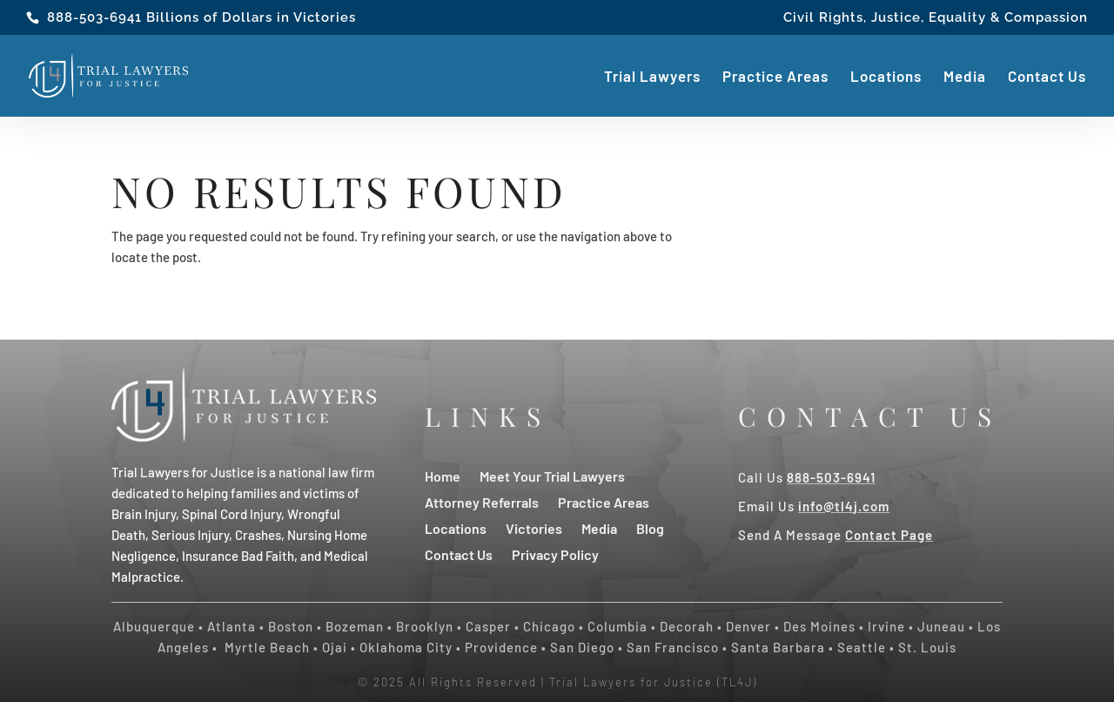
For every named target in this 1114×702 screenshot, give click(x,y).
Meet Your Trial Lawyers (552, 475)
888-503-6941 (94, 17)
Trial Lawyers (652, 77)
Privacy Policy (555, 553)
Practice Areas (775, 77)
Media (964, 77)
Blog (650, 527)
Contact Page (889, 535)
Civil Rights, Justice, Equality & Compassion (935, 18)
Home (442, 475)
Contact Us (1047, 77)
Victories (534, 527)
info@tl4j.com (843, 506)
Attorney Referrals (482, 501)
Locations (886, 77)
